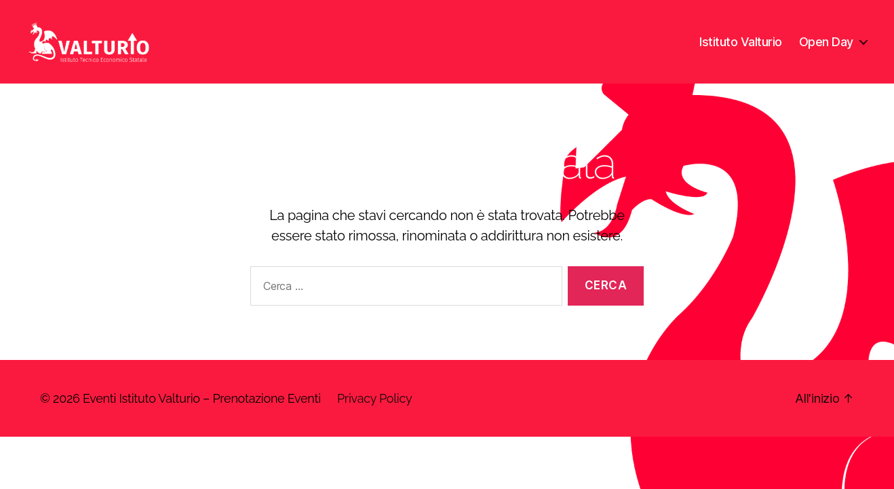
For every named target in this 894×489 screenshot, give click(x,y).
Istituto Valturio (740, 49)
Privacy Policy (374, 415)
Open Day (826, 49)
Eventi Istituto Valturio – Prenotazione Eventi (202, 415)
